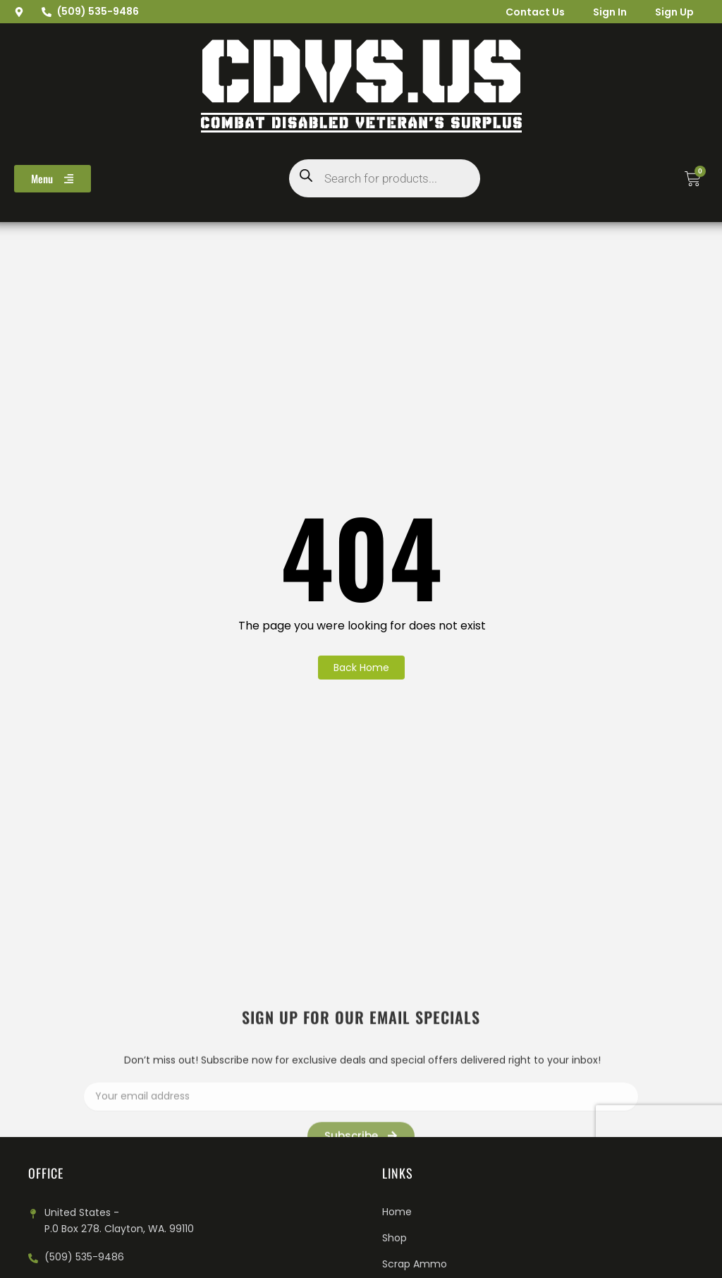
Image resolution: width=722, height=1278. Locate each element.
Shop (394, 1238)
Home (397, 1212)
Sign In (610, 12)
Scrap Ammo (414, 1264)
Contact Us (535, 12)
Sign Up (674, 12)
